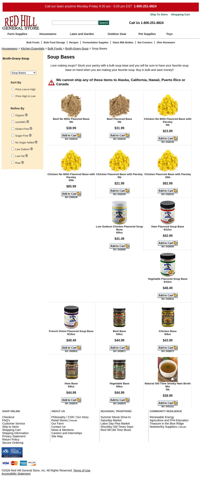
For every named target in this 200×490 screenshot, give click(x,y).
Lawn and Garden (82, 34)
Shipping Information (15, 433)
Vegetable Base (119, 383)
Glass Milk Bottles (123, 42)
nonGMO (22, 122)
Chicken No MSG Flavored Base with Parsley (167, 120)
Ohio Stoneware (166, 42)
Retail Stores (59, 420)
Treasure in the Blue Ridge (167, 423)
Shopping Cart (180, 14)
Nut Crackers (144, 42)
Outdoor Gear (117, 34)
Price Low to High (26, 89)
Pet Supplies (147, 34)
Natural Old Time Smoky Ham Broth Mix (168, 385)
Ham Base (71, 383)
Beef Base (119, 331)
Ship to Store (10, 426)
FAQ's (6, 420)
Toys (169, 34)
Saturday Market (111, 420)
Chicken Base (168, 331)
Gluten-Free (23, 128)
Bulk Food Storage (54, 42)
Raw (19, 162)
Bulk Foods (32, 42)
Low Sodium (24, 149)
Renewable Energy (162, 417)
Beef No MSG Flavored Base (71, 118)
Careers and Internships (66, 433)
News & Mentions (62, 429)
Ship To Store (159, 14)
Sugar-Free (23, 135)
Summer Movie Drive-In (115, 417)
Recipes (74, 42)
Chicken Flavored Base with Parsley (119, 174)
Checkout (8, 417)
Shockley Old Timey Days (116, 426)
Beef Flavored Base (119, 118)
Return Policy (10, 439)
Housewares (48, 34)
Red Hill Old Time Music (115, 429)
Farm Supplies (17, 34)
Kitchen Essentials (32, 48)
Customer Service (13, 423)
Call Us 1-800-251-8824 (146, 23)
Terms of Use (81, 470)
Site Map (57, 436)
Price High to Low (26, 96)
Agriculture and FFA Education (169, 420)
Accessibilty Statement (16, 473)
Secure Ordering (12, 442)
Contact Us (58, 426)
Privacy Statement (14, 436)
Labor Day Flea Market (115, 423)
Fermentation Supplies (95, 42)
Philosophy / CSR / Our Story (70, 417)
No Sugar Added (26, 142)
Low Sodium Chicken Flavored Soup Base (119, 228)
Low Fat (21, 156)
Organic (21, 115)
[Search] (75, 23)
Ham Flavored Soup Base (167, 226)
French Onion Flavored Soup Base (71, 331)
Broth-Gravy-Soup (77, 48)
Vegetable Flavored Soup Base (167, 278)
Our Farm (57, 423)
